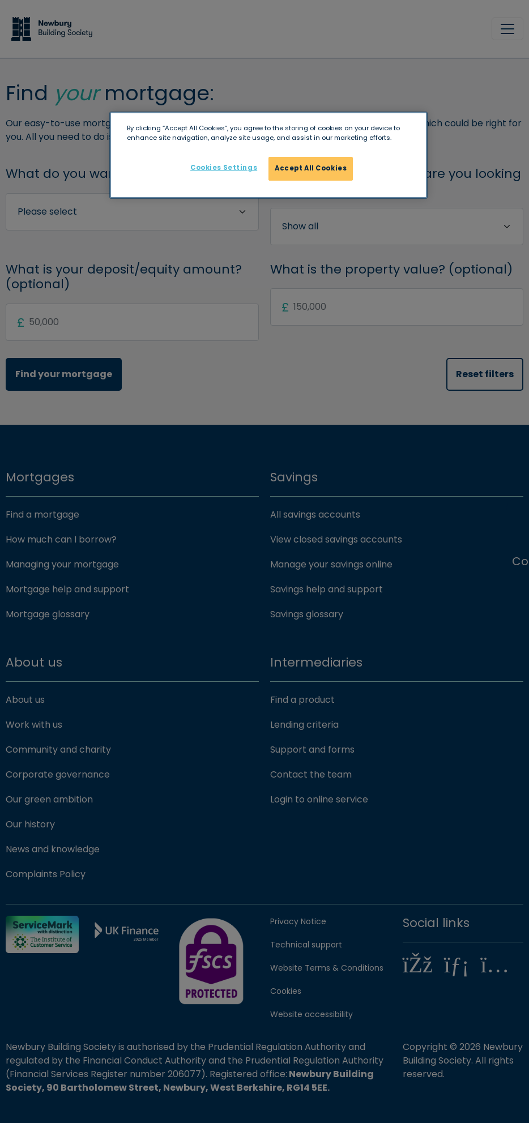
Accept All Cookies (311, 168)
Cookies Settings (223, 167)
